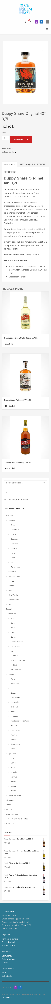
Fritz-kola (14, 725)
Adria (13, 679)
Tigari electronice (12, 814)
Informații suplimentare (33, 164)
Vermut (14, 777)
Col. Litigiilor (7, 976)
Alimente (9, 516)
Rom (14, 151)
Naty (12, 581)
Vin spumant (16, 669)
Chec (13, 525)
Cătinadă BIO (16, 697)
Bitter (13, 627)
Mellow (14, 739)
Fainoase (11, 585)
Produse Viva (13, 599)
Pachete (9, 805)
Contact (5, 962)
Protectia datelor (9, 942)
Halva (13, 553)
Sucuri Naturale (14, 795)
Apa (12, 618)
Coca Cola (15, 702)
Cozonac (14, 539)
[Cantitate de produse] (5, 138)
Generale (12, 613)
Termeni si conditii (10, 939)
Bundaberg (15, 688)
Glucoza (14, 548)
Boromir (11, 520)
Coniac (13, 637)
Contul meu (7, 955)
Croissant (14, 543)
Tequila (14, 772)
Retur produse (8, 959)
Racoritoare (13, 674)
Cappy (13, 693)
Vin (12, 651)
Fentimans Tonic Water (20, 721)
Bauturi (9, 609)
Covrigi (13, 534)
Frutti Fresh (15, 730)
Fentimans (15, 716)
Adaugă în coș (21, 139)
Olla (10, 590)
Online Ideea (8, 997)
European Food (14, 576)
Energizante (15, 646)
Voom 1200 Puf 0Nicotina (18, 819)
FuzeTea (14, 735)
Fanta (13, 711)
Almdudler (15, 683)
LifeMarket (10, 800)
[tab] (9, 164)
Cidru (13, 632)
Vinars (13, 781)
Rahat (13, 557)
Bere (13, 623)
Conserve (12, 571)
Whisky (13, 791)
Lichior (13, 763)
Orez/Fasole (13, 595)
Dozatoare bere (17, 641)
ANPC (4, 972)
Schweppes (15, 744)
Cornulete (15, 529)
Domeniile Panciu (20, 660)
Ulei (9, 604)
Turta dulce (15, 567)
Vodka (13, 786)
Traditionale (10, 823)
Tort (12, 562)
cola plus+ (15, 707)
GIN (12, 758)
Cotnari (16, 655)
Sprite (13, 749)
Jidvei (15, 665)
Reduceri (9, 809)
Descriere (9, 164)
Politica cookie (8, 945)
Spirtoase (12, 753)
